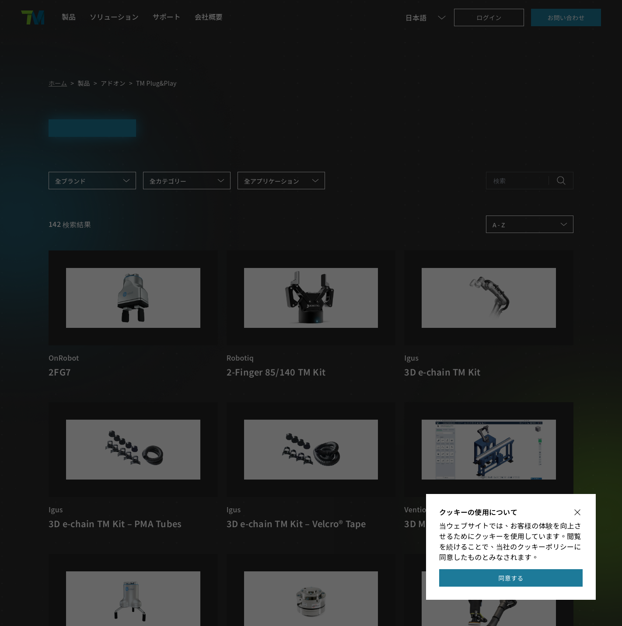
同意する (511, 578)
